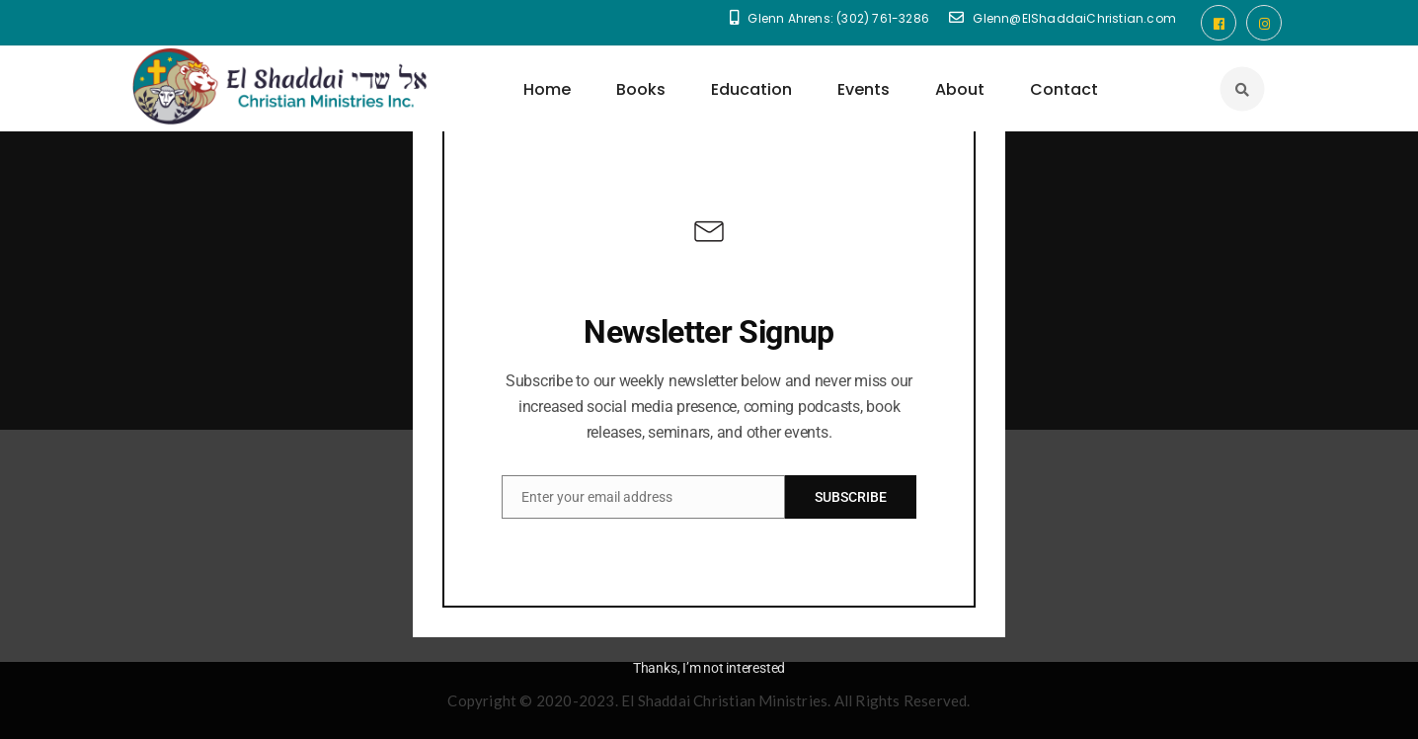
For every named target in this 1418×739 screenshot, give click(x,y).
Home (547, 89)
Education (751, 89)
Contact (1064, 89)
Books (641, 89)
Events (863, 89)
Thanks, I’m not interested (709, 668)
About (960, 89)
